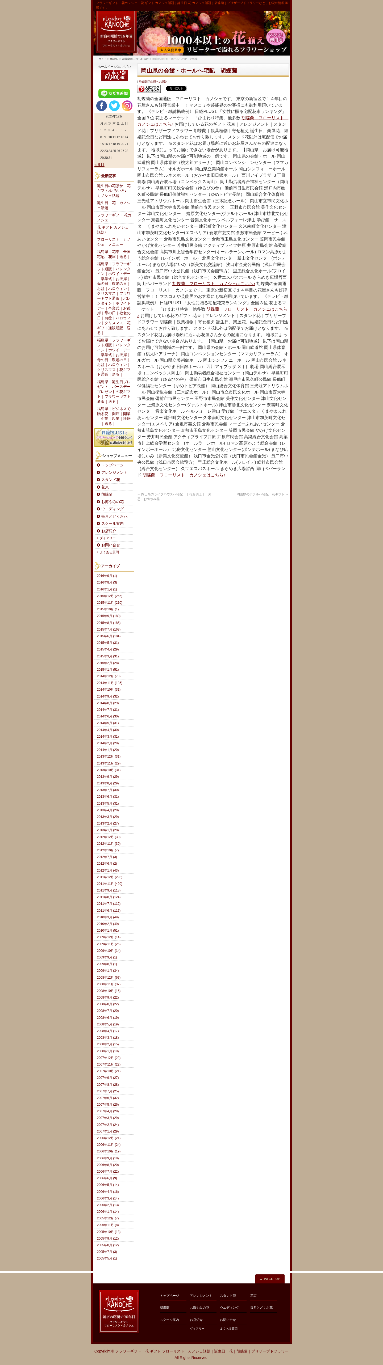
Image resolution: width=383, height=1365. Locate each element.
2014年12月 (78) (109, 676)
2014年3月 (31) (108, 736)
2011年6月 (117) (109, 910)
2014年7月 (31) (108, 710)
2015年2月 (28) (108, 663)
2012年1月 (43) (108, 870)
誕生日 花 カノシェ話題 (114, 205)
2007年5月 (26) (108, 1104)
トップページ (112, 465)
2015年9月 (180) (109, 616)
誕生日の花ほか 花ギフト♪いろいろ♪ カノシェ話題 (114, 191)
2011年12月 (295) (109, 877)
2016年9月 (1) (107, 576)
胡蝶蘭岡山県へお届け (153, 81)
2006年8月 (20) (108, 1165)
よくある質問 (109, 552)
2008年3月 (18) (108, 1037)
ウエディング (112, 509)
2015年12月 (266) (109, 596)
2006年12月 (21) (109, 1138)
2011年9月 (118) (109, 890)
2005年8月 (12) (108, 1245)
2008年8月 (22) (108, 1004)
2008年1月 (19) (108, 1051)
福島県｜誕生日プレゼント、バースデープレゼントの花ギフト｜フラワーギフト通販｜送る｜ (114, 392)
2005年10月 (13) (109, 1232)
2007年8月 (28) (108, 1085)
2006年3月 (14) (108, 1198)
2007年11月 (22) (109, 1064)
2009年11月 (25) (109, 944)
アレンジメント (114, 473)
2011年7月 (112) (109, 904)
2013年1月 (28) (108, 830)
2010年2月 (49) (108, 924)
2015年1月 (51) (108, 669)
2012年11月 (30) (109, 844)
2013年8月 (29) (108, 783)
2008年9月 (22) (108, 997)
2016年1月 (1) (107, 589)
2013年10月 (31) (109, 770)
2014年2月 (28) (108, 743)
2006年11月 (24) (109, 1145)
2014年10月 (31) (109, 689)
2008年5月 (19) (108, 1024)
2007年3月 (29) (108, 1118)
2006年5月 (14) (108, 1185)
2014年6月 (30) (108, 716)
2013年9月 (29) (108, 777)
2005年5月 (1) (107, 1258)
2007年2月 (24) (108, 1125)
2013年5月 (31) (108, 803)
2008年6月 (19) (108, 1018)
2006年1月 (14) (108, 1212)
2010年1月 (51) (108, 930)
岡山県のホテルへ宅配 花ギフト (263, 494)
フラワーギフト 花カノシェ (114, 217)
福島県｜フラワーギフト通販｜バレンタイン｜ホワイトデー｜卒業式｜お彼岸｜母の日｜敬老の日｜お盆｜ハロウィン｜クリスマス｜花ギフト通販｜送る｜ (114, 357)
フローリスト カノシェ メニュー (114, 242)
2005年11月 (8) (108, 1225)
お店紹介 (108, 531)
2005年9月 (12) (108, 1238)
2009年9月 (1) (107, 957)
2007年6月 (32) (108, 1098)
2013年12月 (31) (109, 756)
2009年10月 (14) (109, 951)
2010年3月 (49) (108, 917)
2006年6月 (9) (107, 1178)
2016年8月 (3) (107, 582)
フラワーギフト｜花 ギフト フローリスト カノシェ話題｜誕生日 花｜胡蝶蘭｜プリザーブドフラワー (202, 1351)
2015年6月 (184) (109, 636)
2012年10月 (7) (108, 850)
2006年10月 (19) (109, 1151)
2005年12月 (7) (108, 1218)
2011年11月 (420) (109, 884)
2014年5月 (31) (108, 723)
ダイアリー (108, 538)
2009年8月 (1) (107, 964)
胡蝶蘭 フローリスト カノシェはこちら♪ (213, 283)
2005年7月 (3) (107, 1252)
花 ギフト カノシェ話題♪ (113, 229)
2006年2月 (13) (108, 1205)
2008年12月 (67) (109, 977)
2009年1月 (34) (108, 971)
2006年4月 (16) (108, 1192)
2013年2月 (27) (108, 823)
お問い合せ (110, 545)
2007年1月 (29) (108, 1131)
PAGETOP (272, 1279)
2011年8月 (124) (109, 897)
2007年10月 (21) (109, 1071)
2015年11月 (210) (109, 603)
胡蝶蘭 (107, 494)
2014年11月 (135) (109, 683)
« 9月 (99, 164)
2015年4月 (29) (108, 649)
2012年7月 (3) (107, 857)
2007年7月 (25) (108, 1091)
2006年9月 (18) (108, 1158)
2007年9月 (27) (108, 1078)
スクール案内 (112, 524)
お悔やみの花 (112, 502)
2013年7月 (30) (108, 790)
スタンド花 (110, 480)
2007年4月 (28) (108, 1111)
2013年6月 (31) (108, 796)
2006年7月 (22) (108, 1171)
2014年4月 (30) (108, 730)
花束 (105, 487)
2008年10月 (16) (109, 991)
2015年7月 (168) (109, 629)
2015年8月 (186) (109, 623)
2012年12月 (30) (109, 837)
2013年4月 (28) (108, 810)
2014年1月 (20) (108, 750)
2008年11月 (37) (109, 984)
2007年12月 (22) (109, 1058)
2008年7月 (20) (108, 1011)
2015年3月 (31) (108, 656)
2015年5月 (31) (108, 643)
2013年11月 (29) (109, 763)
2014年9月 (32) (108, 696)
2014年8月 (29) (108, 703)
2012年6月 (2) (107, 863)
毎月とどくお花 (114, 516)
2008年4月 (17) (108, 1031)
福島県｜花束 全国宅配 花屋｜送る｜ (114, 254)
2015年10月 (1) (108, 609)
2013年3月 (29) (108, 817)
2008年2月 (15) (108, 1044)
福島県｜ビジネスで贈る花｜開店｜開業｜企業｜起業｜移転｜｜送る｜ (114, 416)
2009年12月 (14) (109, 937)
